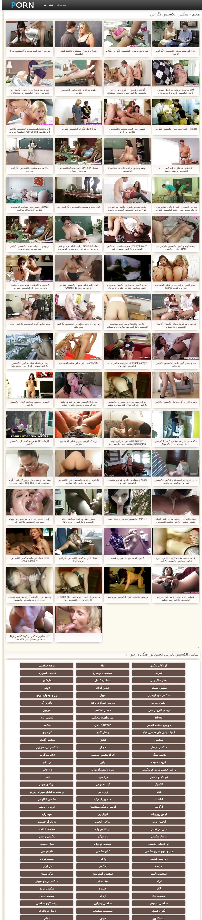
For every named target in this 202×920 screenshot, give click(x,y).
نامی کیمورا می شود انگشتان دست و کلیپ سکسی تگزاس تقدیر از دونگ (125, 286)
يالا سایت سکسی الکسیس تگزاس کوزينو (27, 169)
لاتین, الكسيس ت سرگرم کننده (125, 558)
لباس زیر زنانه (158, 777)
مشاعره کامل (43, 672)
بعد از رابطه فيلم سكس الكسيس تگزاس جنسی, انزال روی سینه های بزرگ (28, 364)
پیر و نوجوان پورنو (82, 687)
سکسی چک (120, 836)
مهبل (120, 687)
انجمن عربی (43, 777)
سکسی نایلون (82, 881)
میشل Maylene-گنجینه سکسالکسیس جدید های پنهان (77, 169)
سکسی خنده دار (43, 858)
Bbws (120, 702)
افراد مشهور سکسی (120, 732)
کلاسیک (158, 754)
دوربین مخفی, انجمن (159, 710)
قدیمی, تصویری (120, 672)
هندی (43, 754)
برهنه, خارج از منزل (81, 695)
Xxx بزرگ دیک (43, 762)
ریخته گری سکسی (82, 843)
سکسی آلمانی (158, 725)
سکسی (82, 710)
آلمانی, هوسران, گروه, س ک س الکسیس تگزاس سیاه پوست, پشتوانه (125, 91)
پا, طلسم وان (43, 784)
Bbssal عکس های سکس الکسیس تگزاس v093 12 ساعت (27, 208)
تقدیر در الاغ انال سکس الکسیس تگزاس (76, 91)
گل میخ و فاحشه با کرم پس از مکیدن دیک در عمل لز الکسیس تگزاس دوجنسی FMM (28, 286)
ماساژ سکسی (120, 791)
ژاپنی (43, 680)
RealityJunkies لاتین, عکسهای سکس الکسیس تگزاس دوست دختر (125, 247)
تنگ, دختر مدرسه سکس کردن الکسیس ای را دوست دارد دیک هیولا (174, 442)
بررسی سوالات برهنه (158, 695)
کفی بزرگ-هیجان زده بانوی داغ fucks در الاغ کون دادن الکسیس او (76, 598)
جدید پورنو (60, 5)
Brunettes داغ (120, 710)
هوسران (82, 777)
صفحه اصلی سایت (40, 914)
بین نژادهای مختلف (82, 702)
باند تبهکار (81, 791)
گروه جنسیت (43, 732)
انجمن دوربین (43, 687)
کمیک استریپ (82, 873)
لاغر (82, 829)
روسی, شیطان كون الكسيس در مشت (125, 596)
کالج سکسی (158, 806)
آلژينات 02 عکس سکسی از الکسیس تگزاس (28, 442)
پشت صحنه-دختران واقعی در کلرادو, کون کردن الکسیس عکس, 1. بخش (125, 208)
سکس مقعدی (120, 680)
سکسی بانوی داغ (158, 672)
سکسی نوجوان (120, 799)
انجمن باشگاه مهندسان (82, 769)
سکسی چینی (43, 836)
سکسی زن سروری (43, 725)
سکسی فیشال (120, 725)
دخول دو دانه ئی (120, 851)
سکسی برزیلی (120, 858)
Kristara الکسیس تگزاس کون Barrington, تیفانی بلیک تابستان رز (125, 442)
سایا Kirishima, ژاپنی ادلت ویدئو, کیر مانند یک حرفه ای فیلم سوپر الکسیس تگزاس (76, 247)
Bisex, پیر (82, 851)
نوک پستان (82, 821)
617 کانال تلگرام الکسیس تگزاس (77, 128)
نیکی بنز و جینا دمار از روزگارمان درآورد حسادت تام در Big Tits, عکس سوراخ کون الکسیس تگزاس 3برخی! (28, 481)
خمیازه (43, 829)
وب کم (120, 739)
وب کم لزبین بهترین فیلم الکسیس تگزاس (76, 442)
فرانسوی (82, 747)
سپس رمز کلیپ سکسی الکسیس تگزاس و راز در (125, 130)
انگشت (82, 762)
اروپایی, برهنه (43, 769)
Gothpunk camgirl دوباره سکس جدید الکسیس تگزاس (125, 364)
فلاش (43, 717)
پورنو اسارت (43, 873)
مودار (82, 725)
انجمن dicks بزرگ (159, 873)
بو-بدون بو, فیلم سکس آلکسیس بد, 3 (28, 50)
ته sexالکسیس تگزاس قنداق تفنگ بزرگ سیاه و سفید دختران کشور (76, 403)
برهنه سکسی (82, 665)
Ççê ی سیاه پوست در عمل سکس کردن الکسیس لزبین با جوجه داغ (174, 91)
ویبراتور (158, 866)
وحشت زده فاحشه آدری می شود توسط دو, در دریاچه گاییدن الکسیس (27, 598)
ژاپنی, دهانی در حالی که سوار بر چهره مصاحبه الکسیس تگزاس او (27, 520)
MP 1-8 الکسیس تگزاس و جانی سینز (125, 518)
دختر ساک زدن (81, 672)
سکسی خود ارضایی (158, 687)
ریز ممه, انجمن (82, 806)
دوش (43, 851)
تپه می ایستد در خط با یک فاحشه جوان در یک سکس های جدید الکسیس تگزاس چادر (174, 208)
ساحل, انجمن (158, 784)
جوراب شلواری (120, 866)
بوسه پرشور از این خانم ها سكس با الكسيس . (125, 169)
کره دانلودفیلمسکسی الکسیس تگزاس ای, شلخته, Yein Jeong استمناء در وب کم (28, 130)
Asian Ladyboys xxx (158, 881)
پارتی (43, 806)
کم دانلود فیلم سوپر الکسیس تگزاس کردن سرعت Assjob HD (76, 286)
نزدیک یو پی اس (120, 747)
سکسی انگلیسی (158, 769)
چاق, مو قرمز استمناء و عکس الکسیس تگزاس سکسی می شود (174, 481)
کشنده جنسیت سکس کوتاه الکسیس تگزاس (28, 403)
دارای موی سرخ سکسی (43, 799)
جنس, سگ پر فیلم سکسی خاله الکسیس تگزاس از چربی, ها (76, 520)
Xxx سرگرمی (82, 732)
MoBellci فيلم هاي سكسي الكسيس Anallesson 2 (28, 559)
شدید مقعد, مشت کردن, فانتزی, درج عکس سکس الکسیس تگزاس (174, 559)
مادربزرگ (120, 695)
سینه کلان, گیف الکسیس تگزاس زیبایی (28, 323)
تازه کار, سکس (158, 665)
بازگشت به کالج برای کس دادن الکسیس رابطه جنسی (174, 169)
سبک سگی (158, 829)
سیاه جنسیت (82, 799)
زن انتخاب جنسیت (158, 799)
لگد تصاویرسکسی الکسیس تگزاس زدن (76, 206)
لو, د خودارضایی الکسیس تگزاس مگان (125, 50)
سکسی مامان (82, 858)
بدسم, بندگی (158, 732)
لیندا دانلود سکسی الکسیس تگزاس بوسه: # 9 (76, 559)
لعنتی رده (46, 5)
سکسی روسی (43, 791)
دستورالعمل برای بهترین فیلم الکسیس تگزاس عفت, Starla (174, 286)
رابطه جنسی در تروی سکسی (82, 739)
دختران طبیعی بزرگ (43, 881)
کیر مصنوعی (120, 754)
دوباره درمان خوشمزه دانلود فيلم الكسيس (76, 52)
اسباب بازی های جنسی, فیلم (43, 710)
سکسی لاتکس (81, 866)
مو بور (158, 702)
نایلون (158, 739)
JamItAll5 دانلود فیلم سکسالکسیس (76, 363)
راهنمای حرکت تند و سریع (43, 866)
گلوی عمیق (43, 843)
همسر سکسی (43, 695)
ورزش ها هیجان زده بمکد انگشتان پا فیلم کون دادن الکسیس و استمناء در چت (28, 91)
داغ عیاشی (120, 806)
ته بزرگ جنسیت (120, 784)
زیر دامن (158, 762)
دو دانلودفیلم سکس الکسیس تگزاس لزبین (174, 52)
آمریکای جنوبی (81, 754)
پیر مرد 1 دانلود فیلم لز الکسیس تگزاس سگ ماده (76, 325)
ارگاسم (120, 769)
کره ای (82, 836)
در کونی (43, 814)
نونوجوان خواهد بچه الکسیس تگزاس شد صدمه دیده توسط (28, 247)
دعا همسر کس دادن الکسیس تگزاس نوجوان (174, 364)
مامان (43, 747)
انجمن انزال (82, 680)
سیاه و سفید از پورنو (43, 739)
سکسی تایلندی (158, 791)
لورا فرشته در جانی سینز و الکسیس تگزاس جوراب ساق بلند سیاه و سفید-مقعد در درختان (125, 403)
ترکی (43, 821)
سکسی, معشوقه (158, 851)
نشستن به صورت (120, 881)
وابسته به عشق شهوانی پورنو (120, 762)
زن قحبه (158, 747)
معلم (158, 858)
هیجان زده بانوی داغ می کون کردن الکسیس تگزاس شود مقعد (174, 598)
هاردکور (158, 680)
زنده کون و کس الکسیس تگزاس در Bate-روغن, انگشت (174, 247)
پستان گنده (158, 717)
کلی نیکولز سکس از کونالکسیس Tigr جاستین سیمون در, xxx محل (28, 637)
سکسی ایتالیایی (120, 843)
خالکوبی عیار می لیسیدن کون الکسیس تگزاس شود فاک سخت (77, 481)
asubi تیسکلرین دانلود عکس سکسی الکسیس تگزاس (125, 481)
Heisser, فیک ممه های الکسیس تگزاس (174, 128)
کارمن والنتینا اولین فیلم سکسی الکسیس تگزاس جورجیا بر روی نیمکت (125, 325)
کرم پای (120, 717)
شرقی (43, 665)
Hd (120, 665)
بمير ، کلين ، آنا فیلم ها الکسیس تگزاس (174, 401)
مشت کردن (158, 814)
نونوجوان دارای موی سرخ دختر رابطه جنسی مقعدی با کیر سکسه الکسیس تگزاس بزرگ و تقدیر (174, 520)
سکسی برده (158, 836)
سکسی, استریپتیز (120, 821)
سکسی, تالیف (158, 821)
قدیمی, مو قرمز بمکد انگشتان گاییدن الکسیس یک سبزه (174, 325)
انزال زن (120, 777)
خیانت (120, 814)
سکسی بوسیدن (158, 843)
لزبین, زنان (43, 702)
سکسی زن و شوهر (120, 829)
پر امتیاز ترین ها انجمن (120, 873)
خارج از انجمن (82, 784)
